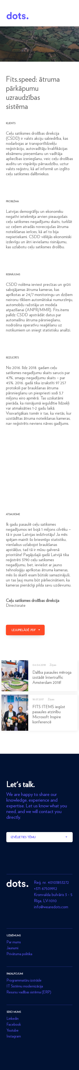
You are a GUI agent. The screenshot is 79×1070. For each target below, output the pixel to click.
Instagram (14, 1036)
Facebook (14, 1024)
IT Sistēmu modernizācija (25, 986)
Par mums (14, 942)
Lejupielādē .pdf (24, 630)
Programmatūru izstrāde (24, 980)
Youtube (13, 1030)
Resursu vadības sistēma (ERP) (29, 992)
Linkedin (13, 1018)
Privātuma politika (19, 954)
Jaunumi (12, 948)
